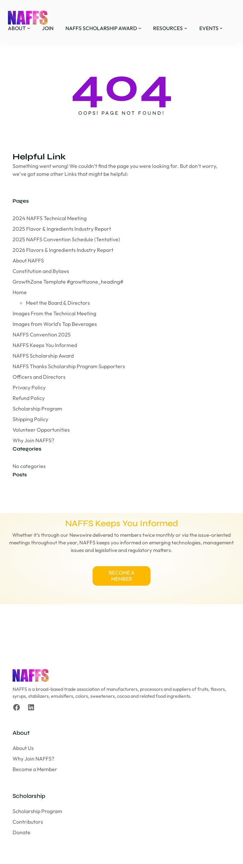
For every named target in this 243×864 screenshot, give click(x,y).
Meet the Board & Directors (58, 302)
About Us (23, 748)
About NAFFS (28, 260)
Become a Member (35, 769)
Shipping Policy (30, 419)
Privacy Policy (29, 387)
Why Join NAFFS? (33, 440)
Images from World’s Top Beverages (55, 324)
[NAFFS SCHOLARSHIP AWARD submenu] (139, 27)
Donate (21, 833)
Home (20, 292)
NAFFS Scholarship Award (43, 355)
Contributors (28, 822)
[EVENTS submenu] (221, 27)
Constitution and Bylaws (41, 271)
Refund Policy (29, 398)
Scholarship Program (37, 408)
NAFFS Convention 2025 (42, 334)
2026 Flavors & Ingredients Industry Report (63, 250)
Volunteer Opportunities (41, 429)
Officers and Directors (39, 376)
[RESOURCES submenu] (185, 27)
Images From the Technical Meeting (54, 313)
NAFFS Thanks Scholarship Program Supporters (69, 366)
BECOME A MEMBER (122, 576)
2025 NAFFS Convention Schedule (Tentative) (66, 239)
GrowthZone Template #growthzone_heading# (68, 281)
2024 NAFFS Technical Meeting (50, 218)
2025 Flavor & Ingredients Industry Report (62, 228)
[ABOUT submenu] (28, 27)
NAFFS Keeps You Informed (45, 345)
